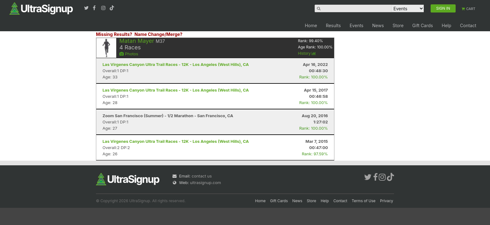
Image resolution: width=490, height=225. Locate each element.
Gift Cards (422, 25)
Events (356, 25)
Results (333, 25)
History (307, 53)
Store (397, 25)
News (378, 25)
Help (446, 25)
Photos (128, 53)
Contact (468, 25)
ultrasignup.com (205, 182)
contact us (202, 175)
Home (311, 25)
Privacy (386, 200)
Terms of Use (364, 200)
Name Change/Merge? (158, 34)
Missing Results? (114, 34)
